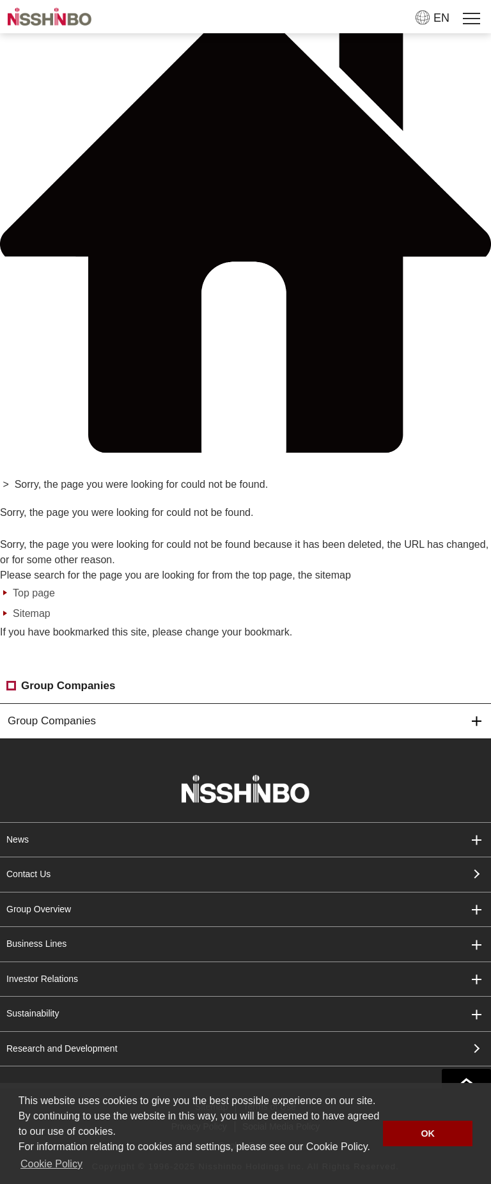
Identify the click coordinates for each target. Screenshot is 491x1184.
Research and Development (62, 1048)
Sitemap (32, 613)
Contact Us (28, 874)
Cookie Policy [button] (51, 1163)
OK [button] (428, 1133)
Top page (34, 593)
